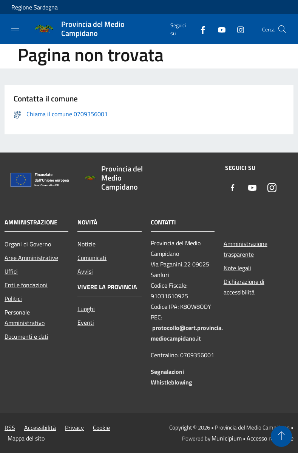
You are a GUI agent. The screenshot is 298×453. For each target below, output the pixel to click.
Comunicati (92, 257)
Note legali (237, 267)
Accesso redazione (270, 438)
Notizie (86, 244)
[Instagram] (237, 29)
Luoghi (86, 308)
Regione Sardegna (34, 7)
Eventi (85, 322)
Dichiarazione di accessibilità (244, 287)
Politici (13, 298)
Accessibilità (40, 427)
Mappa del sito (26, 438)
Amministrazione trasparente (245, 249)
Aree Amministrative (31, 257)
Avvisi (85, 271)
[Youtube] (218, 29)
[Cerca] (282, 29)
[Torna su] (281, 436)
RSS (10, 427)
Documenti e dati (26, 336)
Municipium (227, 438)
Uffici (11, 271)
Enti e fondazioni (26, 285)
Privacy (74, 427)
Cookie (101, 427)
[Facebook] (199, 29)
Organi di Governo (28, 244)
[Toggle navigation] (15, 28)
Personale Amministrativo (25, 317)
